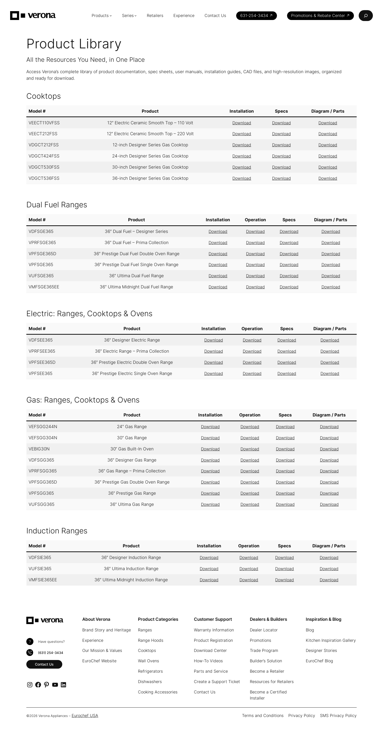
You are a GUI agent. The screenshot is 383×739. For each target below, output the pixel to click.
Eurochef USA (83, 715)
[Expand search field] (366, 15)
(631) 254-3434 (50, 652)
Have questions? (50, 642)
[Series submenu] (139, 15)
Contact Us (44, 664)
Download (241, 122)
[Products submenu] (114, 15)
